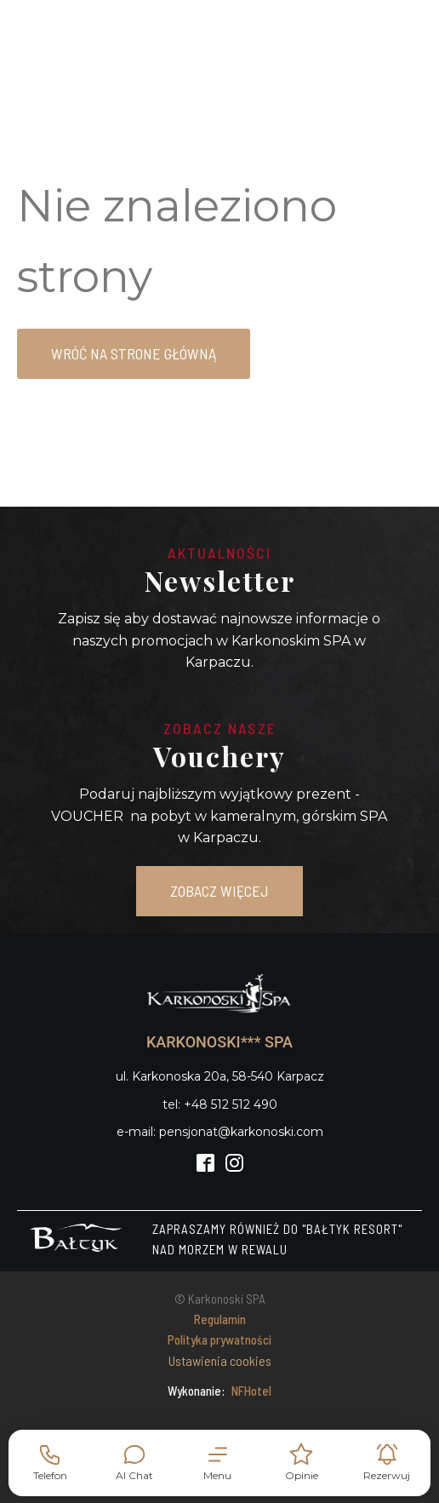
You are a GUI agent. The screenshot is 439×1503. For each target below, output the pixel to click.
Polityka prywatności (219, 1339)
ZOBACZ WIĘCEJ (219, 890)
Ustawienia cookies (219, 1360)
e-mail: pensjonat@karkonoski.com (220, 1131)
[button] (217, 1462)
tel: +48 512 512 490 (219, 1104)
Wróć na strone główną (133, 353)
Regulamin (220, 1319)
